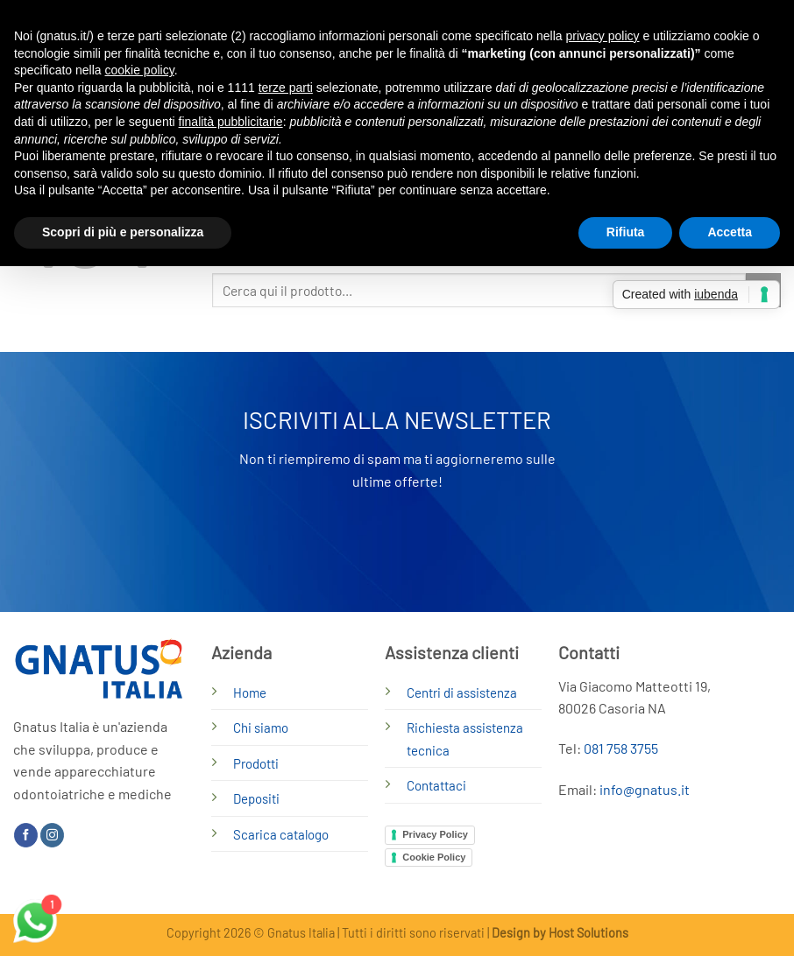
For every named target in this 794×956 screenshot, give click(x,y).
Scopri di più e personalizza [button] (122, 232)
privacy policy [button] (603, 36)
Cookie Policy (433, 857)
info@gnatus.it (644, 789)
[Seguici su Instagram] (52, 835)
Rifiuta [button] (625, 232)
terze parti (286, 88)
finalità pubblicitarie (231, 122)
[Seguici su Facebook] (26, 835)
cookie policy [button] (139, 70)
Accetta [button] (729, 232)
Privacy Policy (435, 834)
